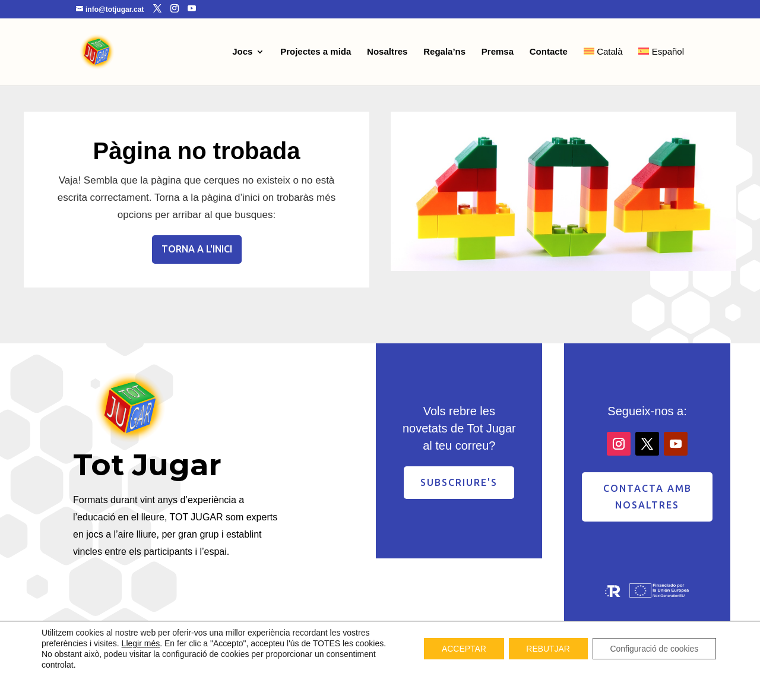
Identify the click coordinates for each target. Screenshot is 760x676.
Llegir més (141, 643)
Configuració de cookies (654, 648)
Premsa (498, 52)
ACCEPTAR (462, 648)
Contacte (549, 52)
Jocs (242, 52)
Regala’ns (444, 52)
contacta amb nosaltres (647, 496)
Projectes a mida (315, 52)
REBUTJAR (547, 648)
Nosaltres (387, 52)
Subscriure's (459, 482)
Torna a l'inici (197, 249)
